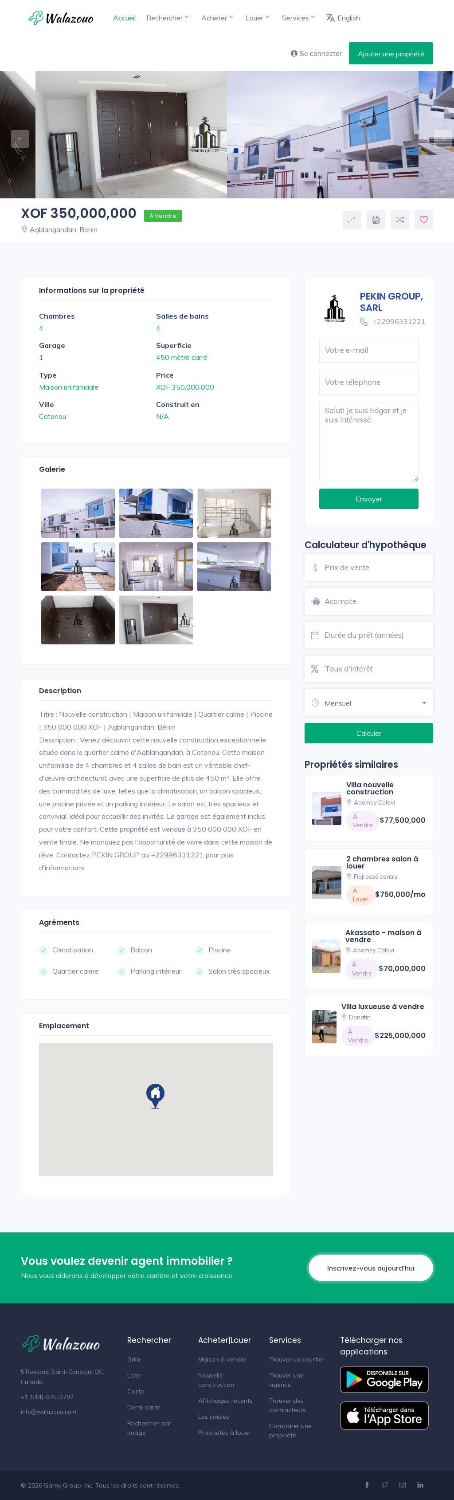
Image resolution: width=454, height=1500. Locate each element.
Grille (134, 1359)
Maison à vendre (222, 1359)
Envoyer (369, 498)
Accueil (124, 17)
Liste (134, 1375)
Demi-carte (143, 1407)
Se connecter (316, 53)
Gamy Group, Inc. (69, 1485)
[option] (323, 134)
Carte (135, 1391)
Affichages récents (225, 1401)
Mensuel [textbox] (338, 703)
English (343, 18)
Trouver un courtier (297, 1359)
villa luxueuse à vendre (382, 1007)
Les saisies (213, 1417)
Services (298, 17)
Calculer (368, 733)
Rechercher (167, 17)
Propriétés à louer (224, 1433)
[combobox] (379, 701)
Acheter (216, 17)
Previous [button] (15, 134)
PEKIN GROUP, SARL (391, 301)
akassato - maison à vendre (383, 936)
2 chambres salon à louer (382, 862)
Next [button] (438, 134)
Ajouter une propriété (391, 53)
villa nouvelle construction (370, 788)
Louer (257, 17)
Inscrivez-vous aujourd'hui (371, 1267)
